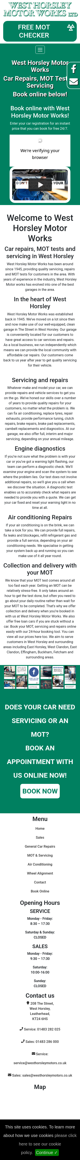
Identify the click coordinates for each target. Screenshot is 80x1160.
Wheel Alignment (40, 873)
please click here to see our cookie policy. (48, 1144)
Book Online (40, 891)
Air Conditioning (40, 864)
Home (40, 829)
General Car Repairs (40, 846)
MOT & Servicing (40, 855)
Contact (40, 882)
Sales (40, 837)
